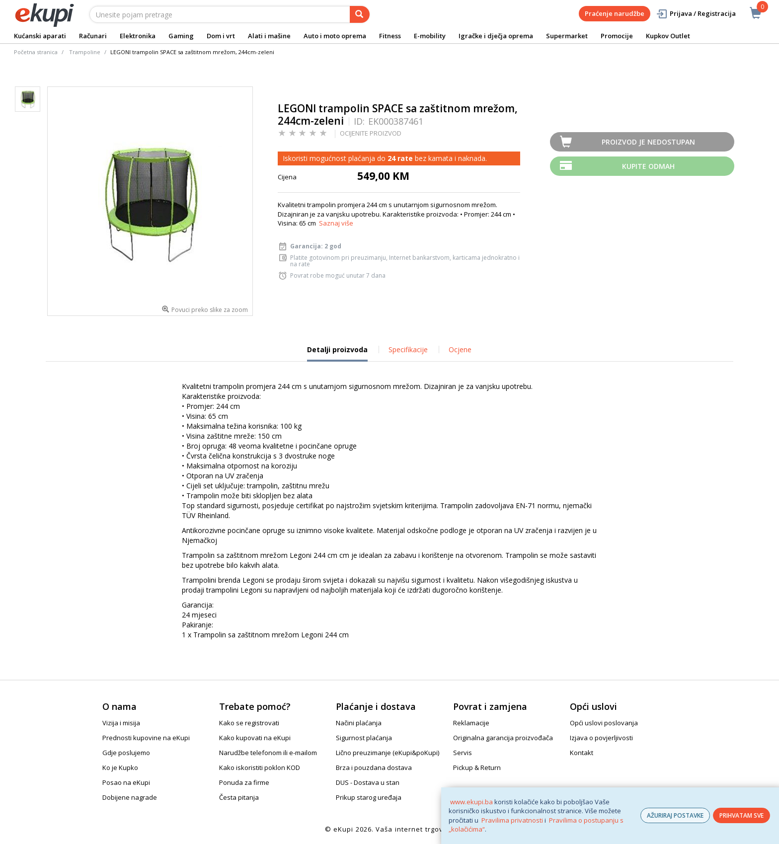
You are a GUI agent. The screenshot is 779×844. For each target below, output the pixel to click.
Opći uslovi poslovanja (604, 722)
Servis (462, 752)
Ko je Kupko (120, 767)
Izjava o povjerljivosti (601, 737)
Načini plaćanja (359, 722)
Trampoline (84, 52)
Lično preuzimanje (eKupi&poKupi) (387, 752)
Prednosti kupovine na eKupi (146, 737)
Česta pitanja (239, 797)
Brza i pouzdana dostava (374, 767)
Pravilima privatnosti (512, 820)
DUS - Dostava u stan (367, 782)
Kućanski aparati (40, 35)
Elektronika (138, 35)
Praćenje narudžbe (614, 13)
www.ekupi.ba (471, 801)
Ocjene (460, 349)
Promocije (617, 35)
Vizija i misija (121, 722)
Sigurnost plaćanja (364, 737)
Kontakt (581, 752)
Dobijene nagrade (129, 797)
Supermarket (567, 35)
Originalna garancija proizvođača (503, 737)
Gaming (181, 35)
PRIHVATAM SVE (741, 815)
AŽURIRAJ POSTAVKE (675, 815)
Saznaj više (336, 223)
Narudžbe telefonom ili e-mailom (268, 752)
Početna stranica (36, 52)
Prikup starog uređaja (368, 797)
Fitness (390, 35)
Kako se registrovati (249, 722)
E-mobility (430, 35)
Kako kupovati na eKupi (255, 737)
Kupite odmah (648, 166)
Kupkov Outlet (668, 35)
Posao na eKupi (126, 782)
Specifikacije (408, 349)
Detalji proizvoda (337, 353)
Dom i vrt (221, 35)
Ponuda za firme (244, 782)
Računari (93, 35)
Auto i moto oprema (335, 35)
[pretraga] (360, 14)
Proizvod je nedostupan (648, 142)
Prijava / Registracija (696, 13)
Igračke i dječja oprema (496, 35)
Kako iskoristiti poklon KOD (259, 767)
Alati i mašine (269, 35)
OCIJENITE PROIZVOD (370, 133)
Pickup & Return (477, 767)
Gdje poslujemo (126, 752)
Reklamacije (471, 722)
